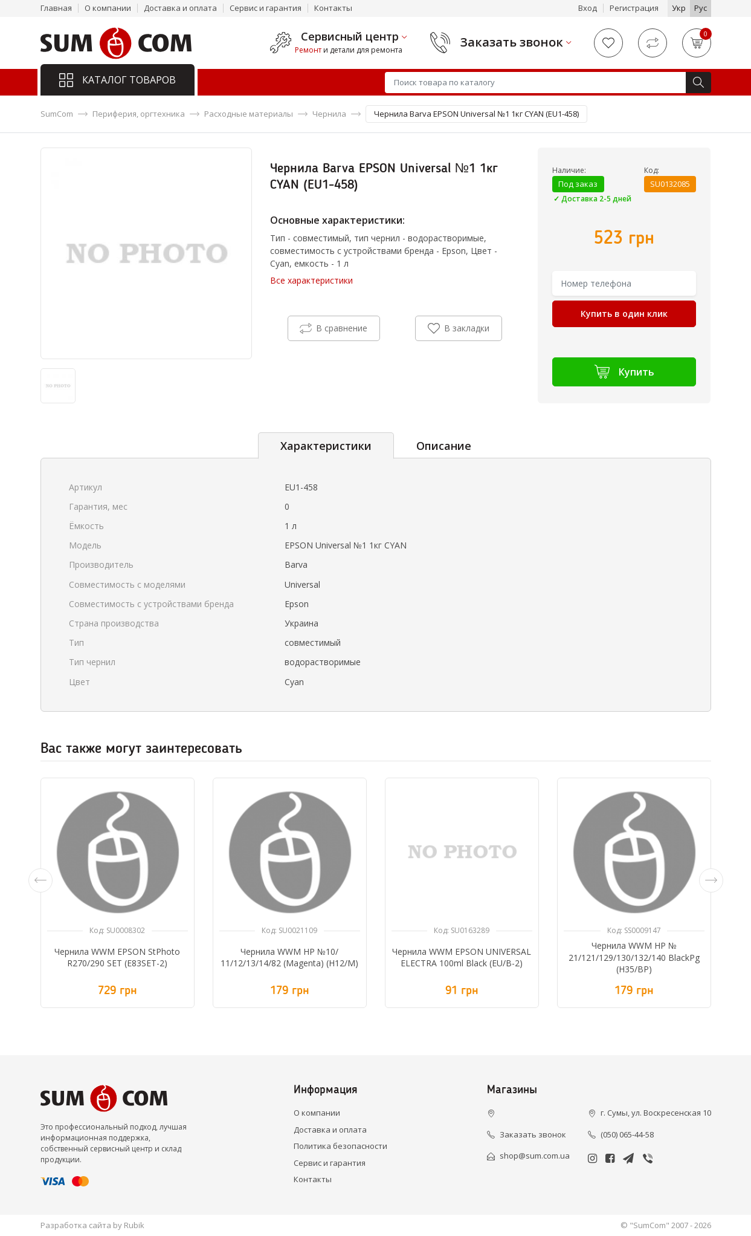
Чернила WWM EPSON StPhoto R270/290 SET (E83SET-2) (117, 957)
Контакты (333, 7)
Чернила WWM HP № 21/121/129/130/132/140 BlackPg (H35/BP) (634, 957)
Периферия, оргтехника (138, 113)
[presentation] (40, 880)
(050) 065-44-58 (627, 1134)
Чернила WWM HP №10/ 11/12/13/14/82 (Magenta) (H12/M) (289, 957)
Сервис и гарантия (265, 7)
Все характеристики (311, 280)
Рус (700, 7)
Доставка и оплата (180, 7)
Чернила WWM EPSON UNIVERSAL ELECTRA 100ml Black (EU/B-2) (461, 957)
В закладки (458, 328)
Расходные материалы (248, 113)
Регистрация (634, 7)
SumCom (56, 113)
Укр (679, 7)
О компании (108, 7)
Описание (443, 445)
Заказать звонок (511, 42)
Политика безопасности (340, 1145)
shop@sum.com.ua (535, 1155)
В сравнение (333, 328)
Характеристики (326, 445)
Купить (624, 372)
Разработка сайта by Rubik (92, 1225)
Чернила (329, 113)
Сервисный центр (350, 37)
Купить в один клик (624, 313)
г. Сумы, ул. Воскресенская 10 (656, 1112)
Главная (56, 7)
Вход (587, 7)
